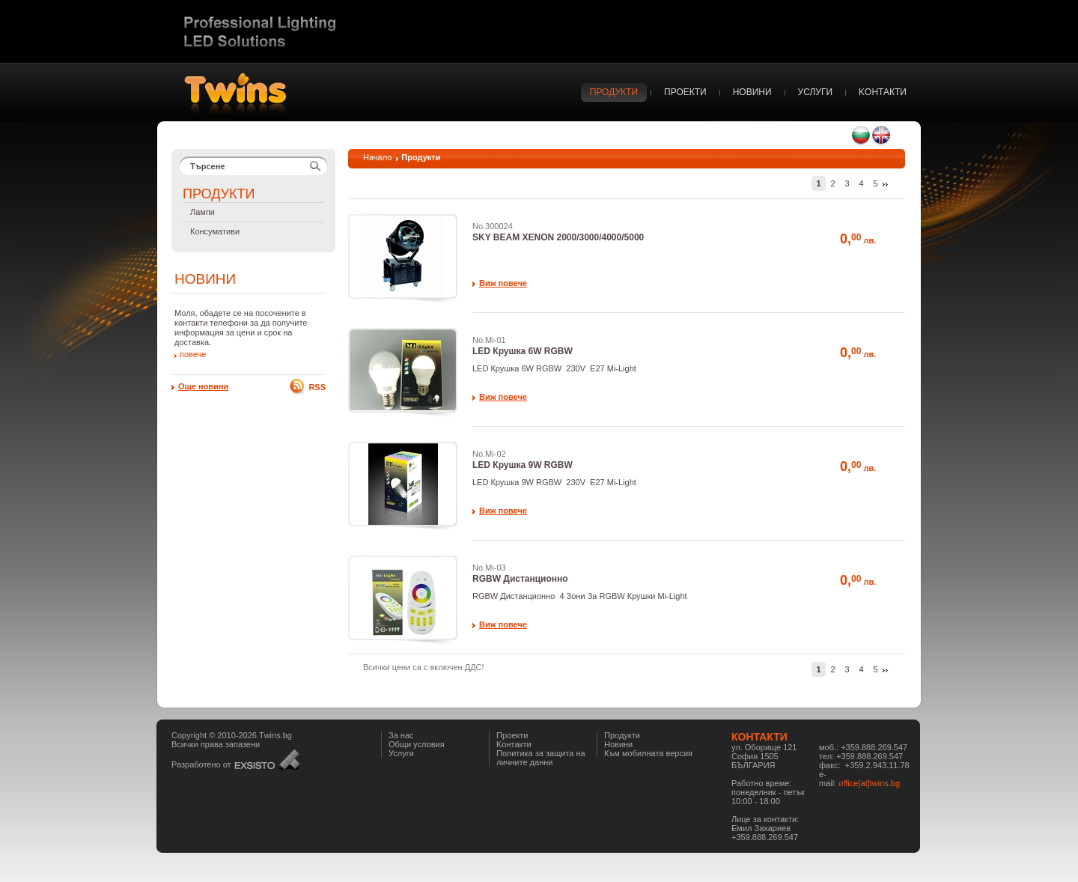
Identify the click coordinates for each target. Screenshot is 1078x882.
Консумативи (215, 231)
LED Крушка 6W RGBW (522, 351)
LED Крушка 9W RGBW (522, 465)
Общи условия (417, 744)
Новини (618, 744)
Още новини (203, 386)
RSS (317, 387)
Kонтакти (514, 744)
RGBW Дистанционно (520, 579)
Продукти (622, 735)
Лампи (202, 211)
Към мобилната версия (648, 753)
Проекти (512, 735)
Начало (377, 157)
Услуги (401, 753)
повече (193, 354)
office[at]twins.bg (869, 783)
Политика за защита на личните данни (540, 758)
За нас (401, 735)
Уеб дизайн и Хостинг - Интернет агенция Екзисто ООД (266, 759)
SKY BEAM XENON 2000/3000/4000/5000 (558, 237)
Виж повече (503, 283)
